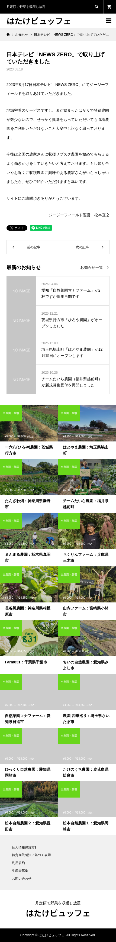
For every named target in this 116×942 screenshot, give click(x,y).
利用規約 (18, 863)
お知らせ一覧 (91, 267)
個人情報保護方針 (25, 847)
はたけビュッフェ (39, 21)
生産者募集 (20, 871)
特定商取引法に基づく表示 (31, 855)
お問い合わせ (21, 878)
